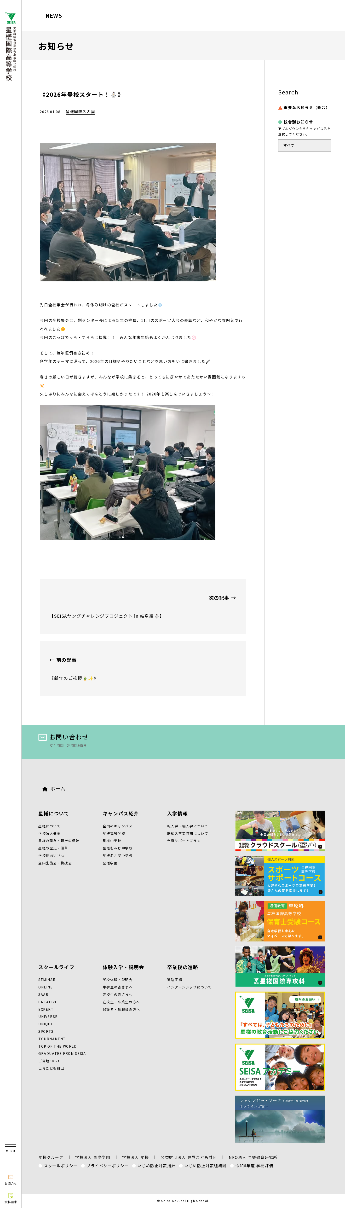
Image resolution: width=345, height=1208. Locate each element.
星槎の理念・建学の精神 (59, 840)
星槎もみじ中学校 (118, 848)
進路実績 (174, 979)
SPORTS (46, 1031)
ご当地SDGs (48, 1060)
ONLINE (45, 987)
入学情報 (177, 813)
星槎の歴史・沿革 (53, 848)
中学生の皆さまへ (118, 987)
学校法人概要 (49, 833)
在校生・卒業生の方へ (121, 1001)
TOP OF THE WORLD (57, 1046)
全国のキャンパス (118, 826)
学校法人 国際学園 (92, 1157)
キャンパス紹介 (121, 813)
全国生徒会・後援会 (55, 862)
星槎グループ (50, 1157)
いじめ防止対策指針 (156, 1165)
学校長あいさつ (51, 855)
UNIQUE (45, 1024)
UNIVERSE (48, 1016)
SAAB (43, 994)
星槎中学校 (112, 840)
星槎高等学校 (114, 833)
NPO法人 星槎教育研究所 (253, 1157)
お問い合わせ (63, 736)
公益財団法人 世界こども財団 (189, 1157)
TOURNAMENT (52, 1038)
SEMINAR (47, 979)
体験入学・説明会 (123, 967)
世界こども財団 (51, 1068)
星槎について (53, 813)
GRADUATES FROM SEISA (62, 1053)
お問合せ (11, 1179)
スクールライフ (56, 967)
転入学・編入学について (187, 826)
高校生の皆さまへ (118, 994)
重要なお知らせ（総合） (304, 107)
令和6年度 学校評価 (254, 1165)
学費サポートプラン (184, 840)
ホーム (54, 788)
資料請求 (11, 1198)
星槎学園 (110, 862)
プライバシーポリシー (107, 1165)
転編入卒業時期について (187, 833)
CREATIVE (48, 1001)
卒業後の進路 (182, 967)
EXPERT (46, 1009)
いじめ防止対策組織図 (205, 1165)
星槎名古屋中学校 (118, 855)
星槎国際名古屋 (80, 111)
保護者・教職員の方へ (121, 1009)
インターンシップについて (189, 987)
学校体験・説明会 (118, 979)
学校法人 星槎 (135, 1157)
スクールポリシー (61, 1165)
